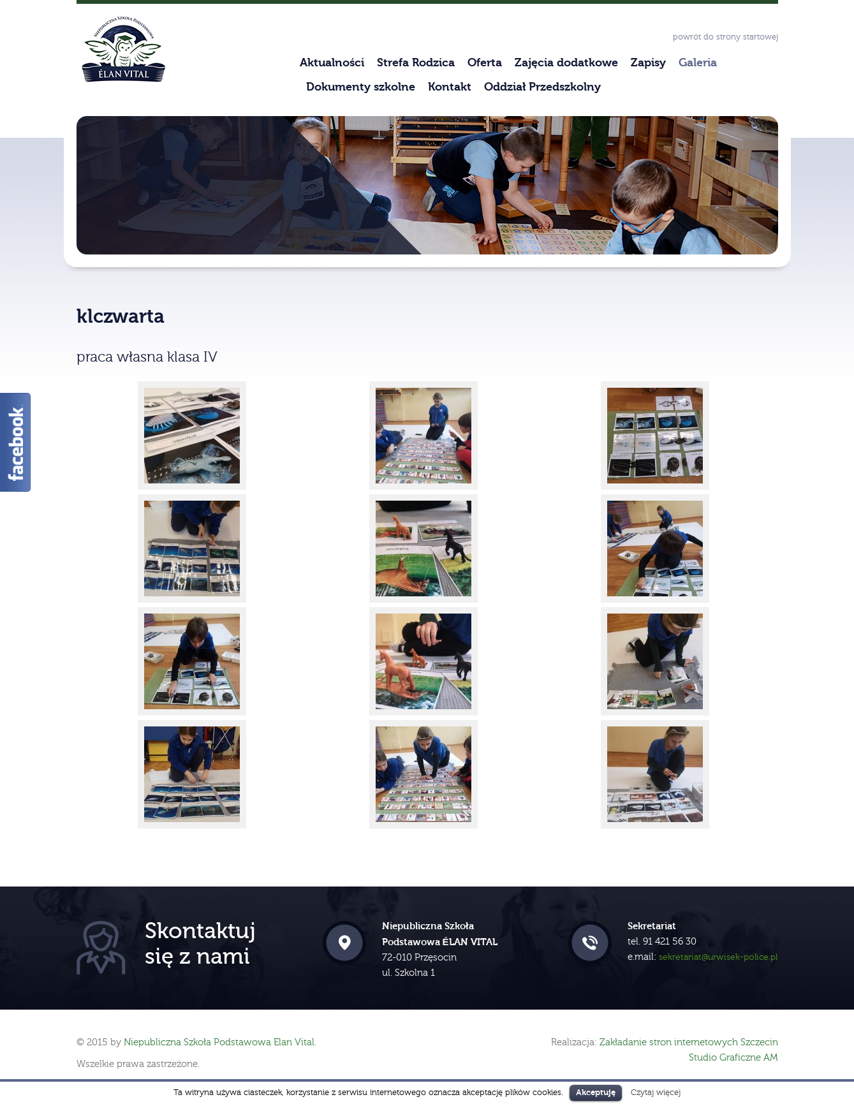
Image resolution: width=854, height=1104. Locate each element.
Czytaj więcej (656, 1092)
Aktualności (332, 63)
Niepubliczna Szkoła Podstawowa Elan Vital (219, 1042)
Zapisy (648, 63)
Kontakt (449, 87)
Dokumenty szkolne (360, 87)
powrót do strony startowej (725, 37)
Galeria (698, 63)
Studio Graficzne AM (733, 1057)
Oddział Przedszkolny (542, 87)
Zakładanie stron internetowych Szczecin (689, 1042)
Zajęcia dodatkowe (566, 63)
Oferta (484, 63)
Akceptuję (595, 1092)
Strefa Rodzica (416, 63)
